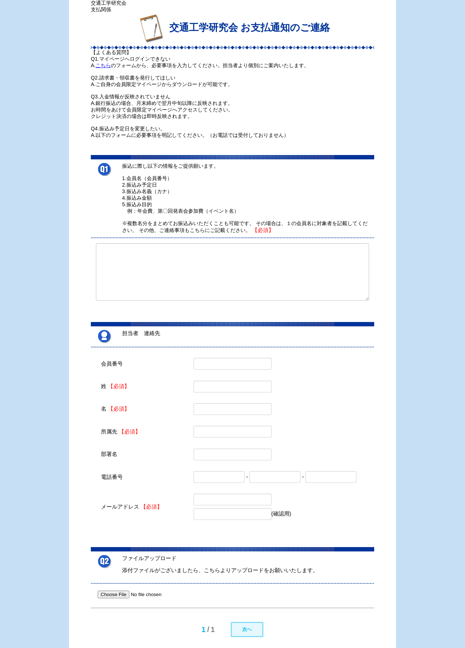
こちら (103, 65)
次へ (247, 629)
